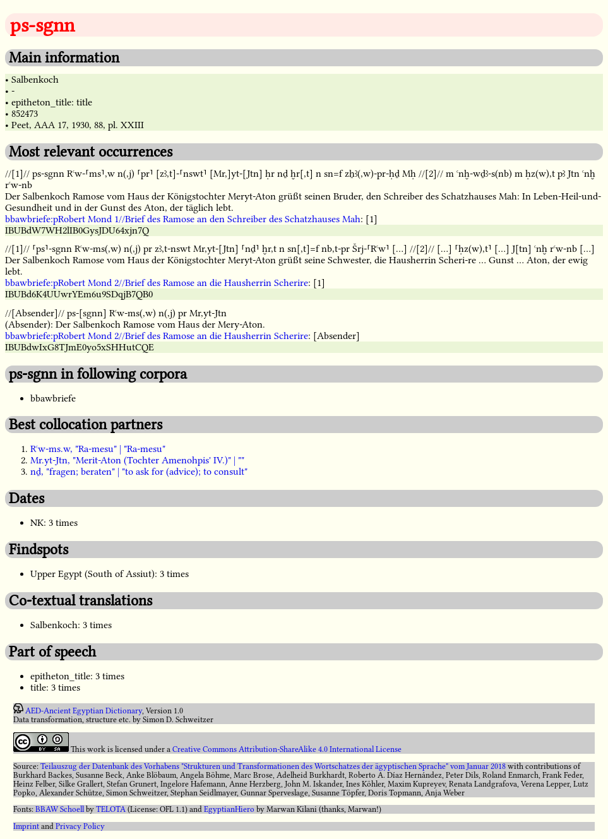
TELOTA (111, 809)
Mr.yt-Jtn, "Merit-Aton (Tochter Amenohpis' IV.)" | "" (137, 460)
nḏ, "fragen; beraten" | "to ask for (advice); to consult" (138, 471)
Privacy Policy (80, 826)
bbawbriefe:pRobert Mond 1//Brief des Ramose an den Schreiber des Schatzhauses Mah (183, 219)
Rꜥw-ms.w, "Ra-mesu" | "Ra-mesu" (97, 449)
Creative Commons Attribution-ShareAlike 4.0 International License (287, 749)
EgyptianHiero (229, 809)
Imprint (26, 826)
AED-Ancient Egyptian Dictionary (83, 710)
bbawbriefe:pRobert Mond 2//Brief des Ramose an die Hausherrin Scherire (156, 283)
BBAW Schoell (59, 809)
